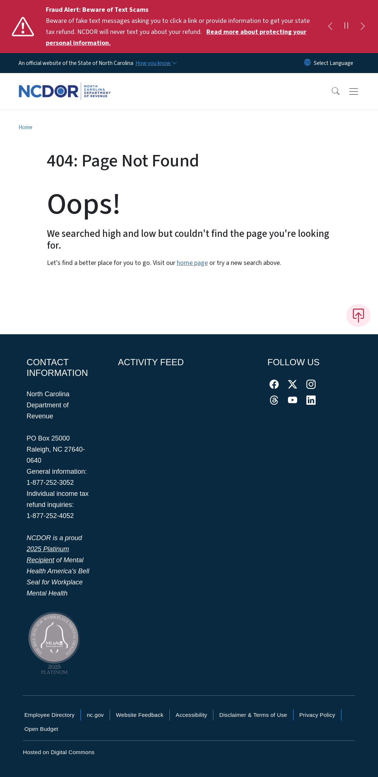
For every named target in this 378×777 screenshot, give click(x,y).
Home (25, 127)
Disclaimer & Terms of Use (253, 715)
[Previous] (330, 26)
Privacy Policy (317, 715)
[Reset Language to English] (307, 63)
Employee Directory (49, 715)
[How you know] (155, 63)
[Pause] (346, 26)
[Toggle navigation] (360, 91)
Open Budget (41, 729)
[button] (331, 91)
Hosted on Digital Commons (58, 752)
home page (192, 262)
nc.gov (95, 715)
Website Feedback (140, 715)
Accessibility (191, 715)
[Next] (362, 26)
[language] (333, 63)
